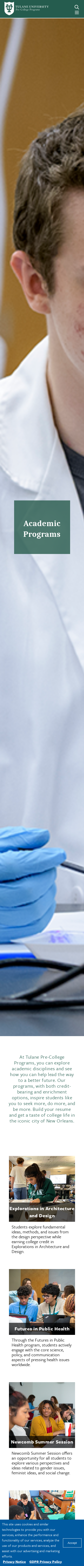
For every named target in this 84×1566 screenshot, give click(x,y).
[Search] (77, 7)
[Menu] (77, 12)
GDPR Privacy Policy (45, 1561)
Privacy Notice (14, 1561)
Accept (72, 1543)
